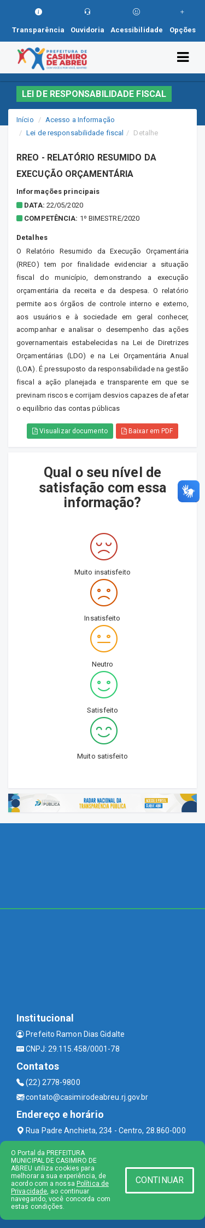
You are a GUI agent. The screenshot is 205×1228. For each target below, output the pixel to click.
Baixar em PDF (147, 431)
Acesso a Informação (80, 120)
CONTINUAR (160, 1180)
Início (25, 120)
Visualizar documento (70, 431)
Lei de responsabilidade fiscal (75, 133)
